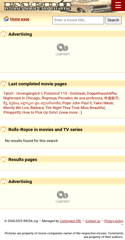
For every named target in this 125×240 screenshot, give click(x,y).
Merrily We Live (16, 107)
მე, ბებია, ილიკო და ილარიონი (32, 103)
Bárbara (36, 107)
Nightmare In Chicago (21, 98)
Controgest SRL (70, 221)
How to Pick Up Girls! (39, 112)
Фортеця (48, 98)
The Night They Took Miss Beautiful (75, 107)
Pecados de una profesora (80, 98)
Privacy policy (113, 221)
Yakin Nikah (103, 103)
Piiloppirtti (12, 112)
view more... (70, 112)
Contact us (92, 221)
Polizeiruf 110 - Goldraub (64, 93)
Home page (19, 19)
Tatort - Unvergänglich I (22, 93)
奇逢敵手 (111, 98)
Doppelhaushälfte (102, 93)
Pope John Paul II (77, 103)
